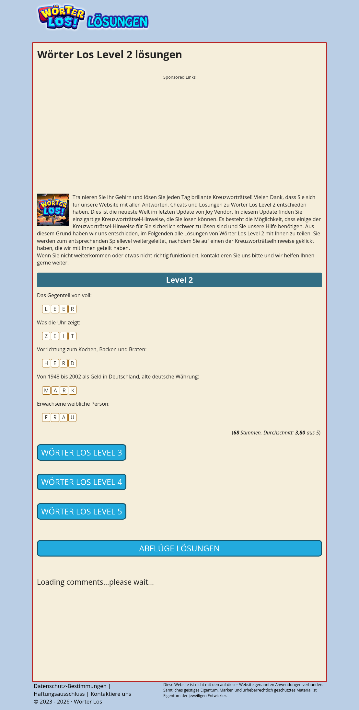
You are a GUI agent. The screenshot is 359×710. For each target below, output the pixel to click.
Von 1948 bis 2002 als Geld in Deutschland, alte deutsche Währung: (118, 376)
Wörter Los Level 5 (81, 511)
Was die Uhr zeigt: (58, 322)
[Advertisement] (179, 128)
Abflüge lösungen (179, 548)
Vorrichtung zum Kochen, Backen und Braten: (92, 349)
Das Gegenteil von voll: (64, 295)
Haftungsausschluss (59, 693)
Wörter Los (88, 701)
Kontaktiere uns (111, 693)
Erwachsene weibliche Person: (73, 403)
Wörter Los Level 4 (81, 481)
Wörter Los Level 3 (81, 452)
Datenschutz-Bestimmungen (70, 686)
